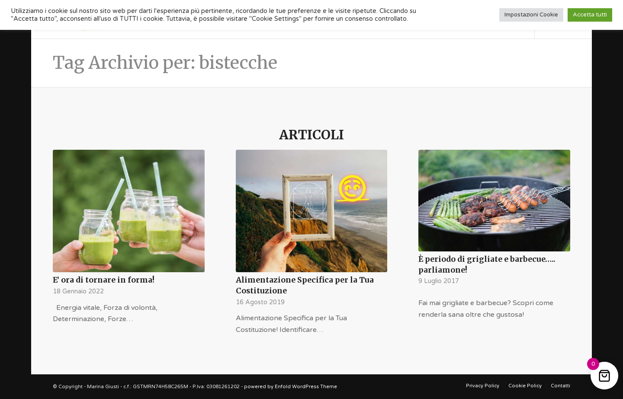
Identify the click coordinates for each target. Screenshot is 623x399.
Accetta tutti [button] (590, 14)
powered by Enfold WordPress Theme (290, 386)
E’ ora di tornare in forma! (103, 280)
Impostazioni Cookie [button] (531, 14)
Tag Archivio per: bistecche (165, 63)
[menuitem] (483, 386)
